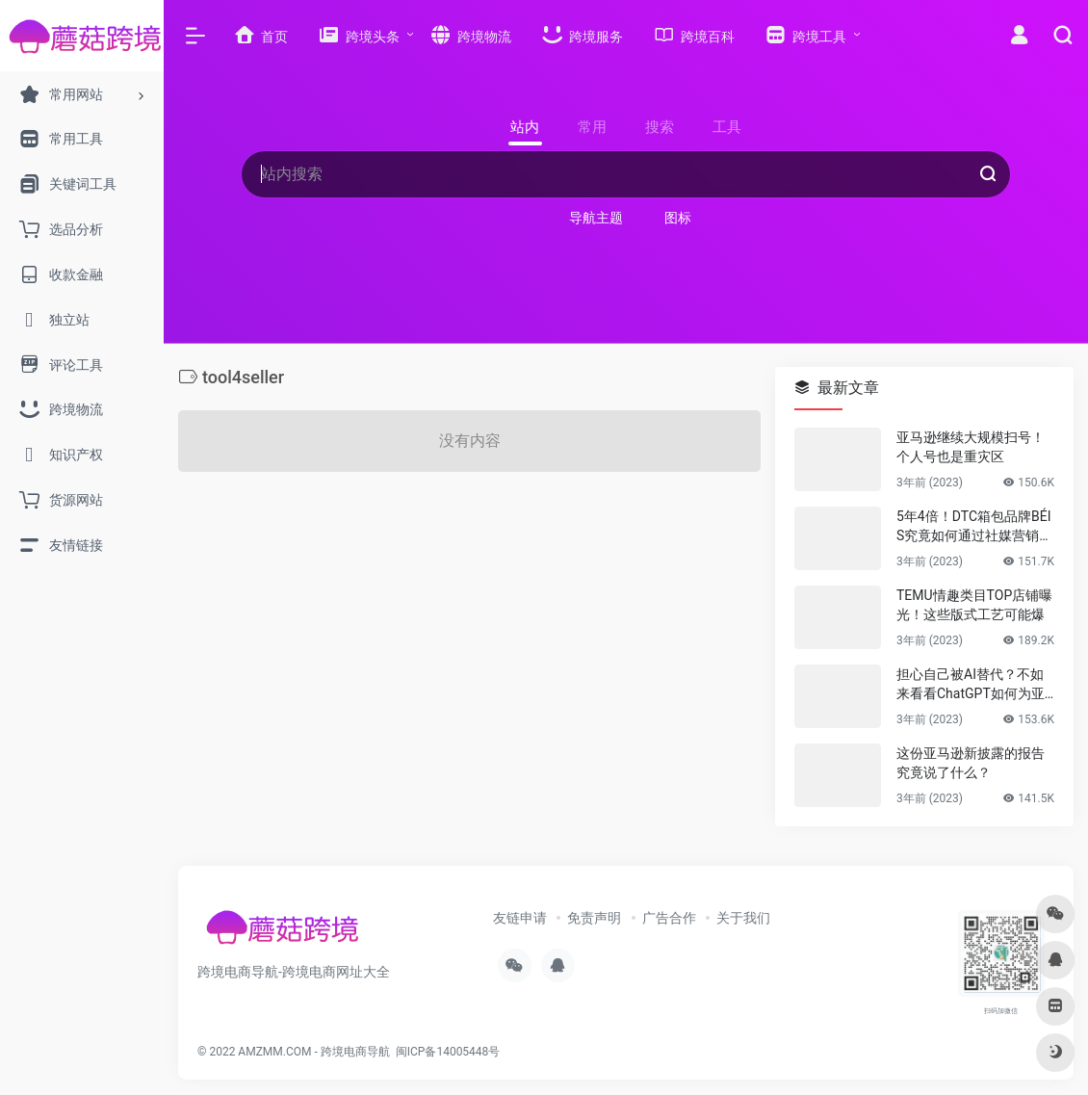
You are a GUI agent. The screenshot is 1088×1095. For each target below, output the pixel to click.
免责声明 (594, 918)
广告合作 (669, 918)
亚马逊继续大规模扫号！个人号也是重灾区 (970, 447)
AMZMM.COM (274, 1051)
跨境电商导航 (355, 1051)
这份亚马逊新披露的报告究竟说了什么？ (970, 762)
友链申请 (520, 918)
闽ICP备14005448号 (448, 1051)
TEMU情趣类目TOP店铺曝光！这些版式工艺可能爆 (974, 604)
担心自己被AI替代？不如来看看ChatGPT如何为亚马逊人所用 (970, 684)
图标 (677, 217)
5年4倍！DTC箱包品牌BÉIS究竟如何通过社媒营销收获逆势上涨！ (974, 526)
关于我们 (743, 918)
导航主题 (596, 217)
